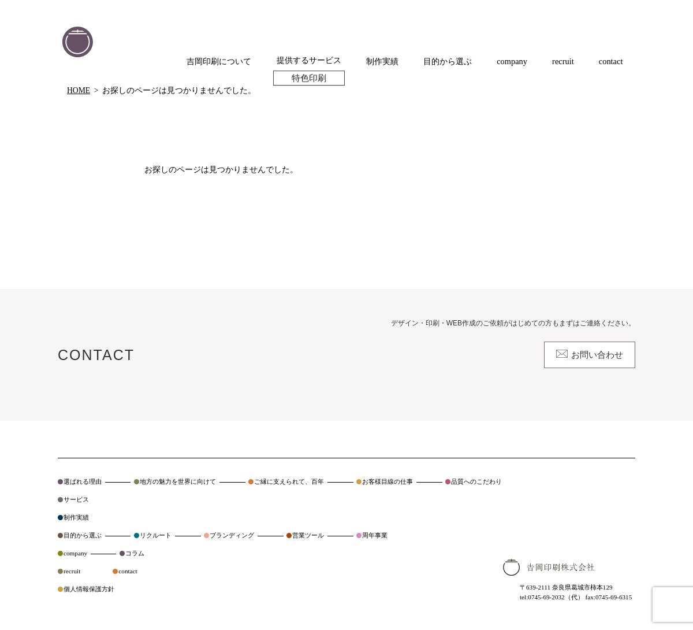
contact (127, 571)
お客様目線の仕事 (387, 481)
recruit (72, 571)
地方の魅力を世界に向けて (178, 481)
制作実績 (76, 517)
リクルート (156, 535)
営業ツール (308, 535)
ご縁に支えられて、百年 (289, 481)
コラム (134, 553)
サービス (76, 499)
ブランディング (232, 535)
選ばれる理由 (83, 481)
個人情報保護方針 (89, 588)
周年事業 (375, 535)
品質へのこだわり (476, 481)
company (75, 553)
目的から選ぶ (83, 535)
